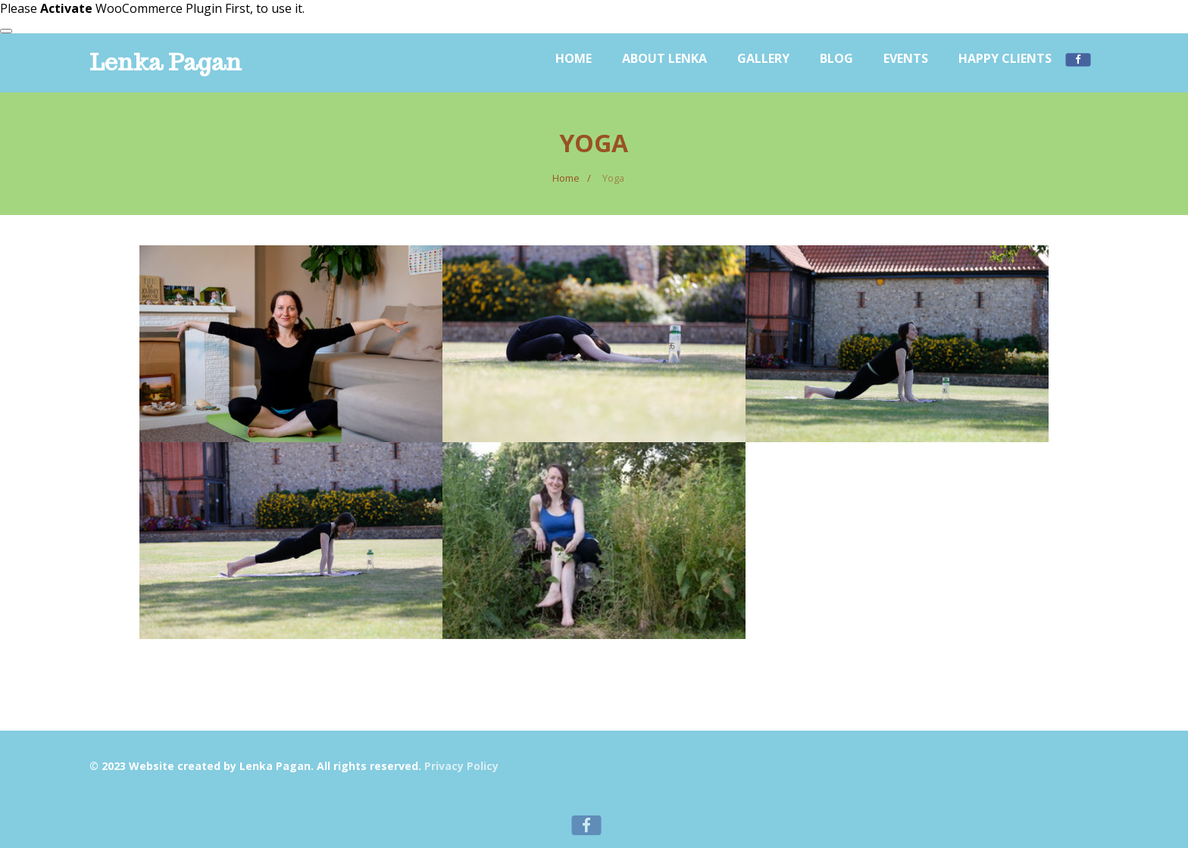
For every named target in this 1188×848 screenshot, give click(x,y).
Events (905, 58)
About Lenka (664, 58)
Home (573, 58)
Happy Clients (1005, 58)
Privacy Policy (461, 766)
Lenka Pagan (165, 61)
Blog (836, 58)
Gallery (763, 58)
